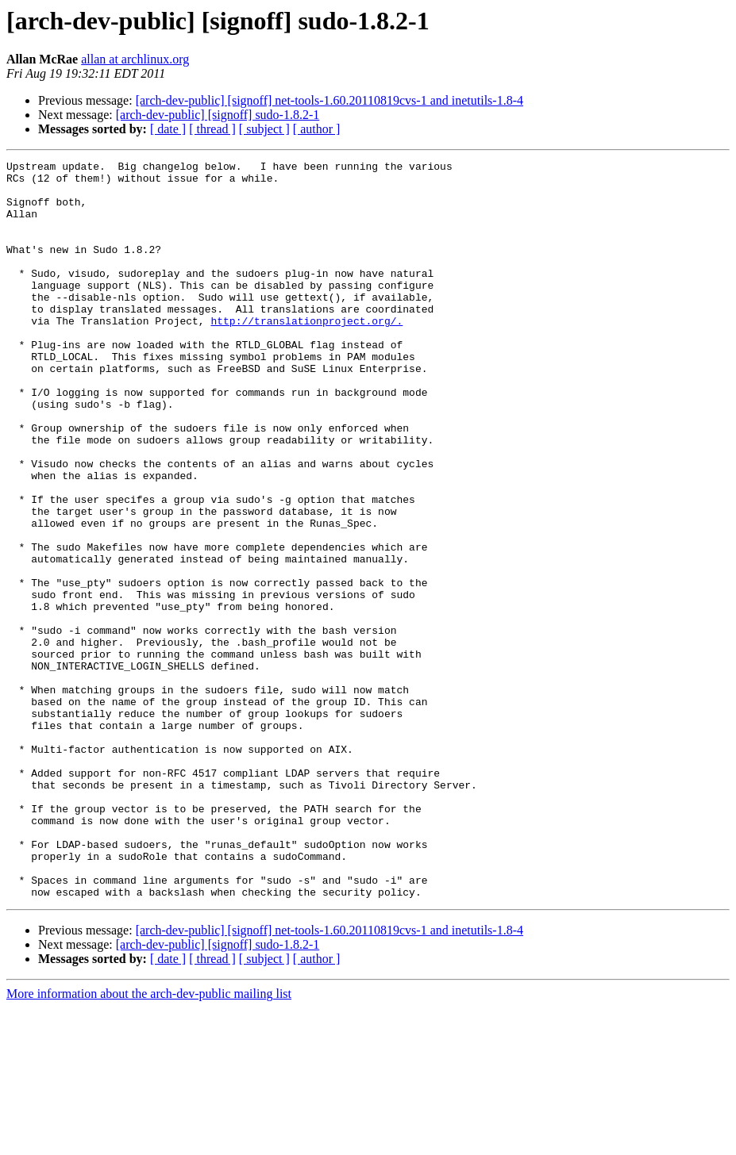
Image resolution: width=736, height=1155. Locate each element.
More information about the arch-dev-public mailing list (148, 1141)
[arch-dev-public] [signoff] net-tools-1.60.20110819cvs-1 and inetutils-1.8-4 (329, 100)
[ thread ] (212, 129)
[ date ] (168, 129)
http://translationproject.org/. (306, 354)
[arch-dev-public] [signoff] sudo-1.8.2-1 (218, 114)
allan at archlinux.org (135, 59)
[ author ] (317, 129)
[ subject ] (264, 129)
